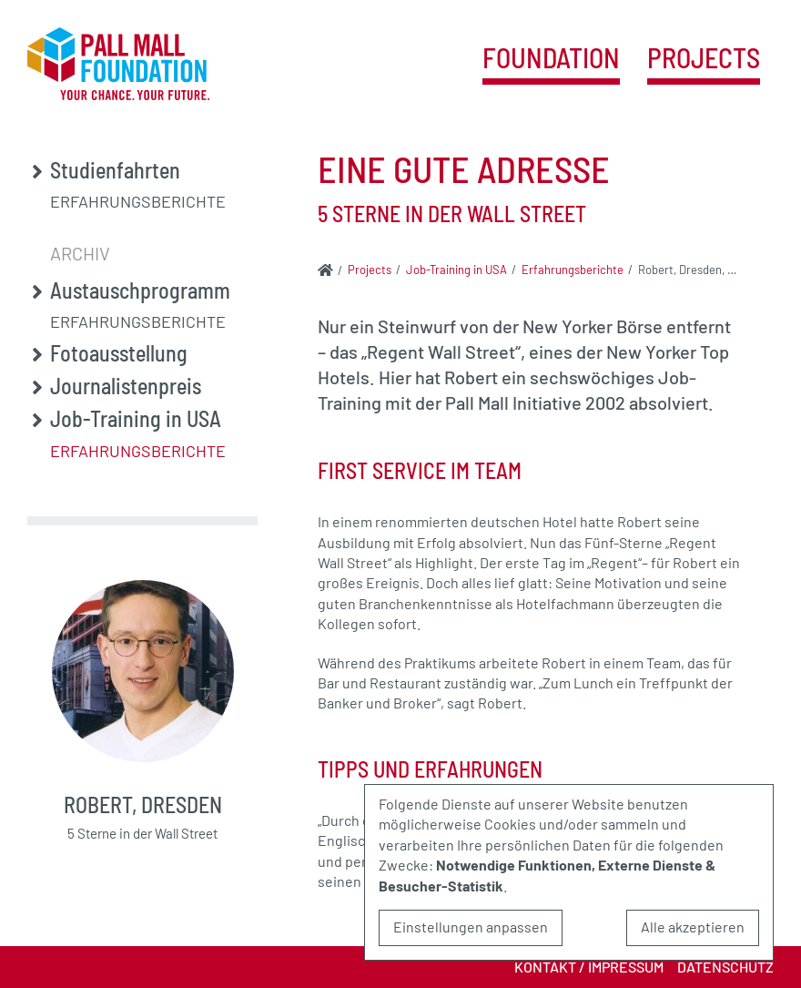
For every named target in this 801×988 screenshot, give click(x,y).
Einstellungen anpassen (470, 926)
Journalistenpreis (125, 386)
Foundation (551, 59)
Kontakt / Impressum (589, 966)
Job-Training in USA (135, 419)
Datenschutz (725, 966)
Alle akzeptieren (693, 926)
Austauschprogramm (140, 290)
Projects (703, 59)
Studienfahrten (115, 170)
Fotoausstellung (119, 353)
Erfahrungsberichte (138, 201)
